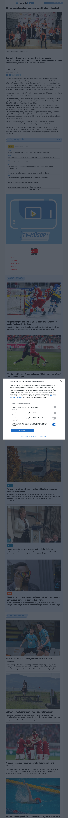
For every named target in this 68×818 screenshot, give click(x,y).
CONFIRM (22, 430)
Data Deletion (24, 436)
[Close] (61, 381)
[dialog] (34, 409)
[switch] (54, 407)
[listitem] (34, 404)
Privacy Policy (43, 436)
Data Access (34, 436)
